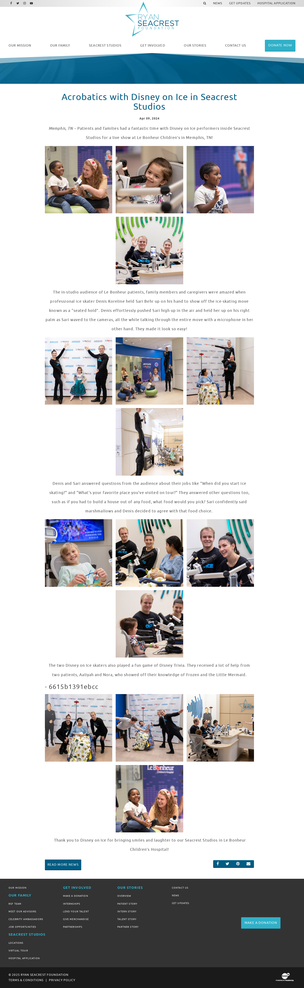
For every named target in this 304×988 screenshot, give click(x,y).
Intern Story (127, 911)
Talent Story (127, 919)
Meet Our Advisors (22, 911)
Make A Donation (75, 895)
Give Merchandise (76, 919)
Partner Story (128, 926)
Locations (16, 942)
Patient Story (127, 903)
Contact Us (180, 887)
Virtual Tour (18, 950)
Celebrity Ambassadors (26, 919)
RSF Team (15, 903)
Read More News (63, 865)
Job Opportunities (22, 926)
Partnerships (73, 926)
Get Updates (180, 903)
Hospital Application (24, 958)
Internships (71, 903)
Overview (124, 895)
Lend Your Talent (76, 911)
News (175, 895)
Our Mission (18, 887)
